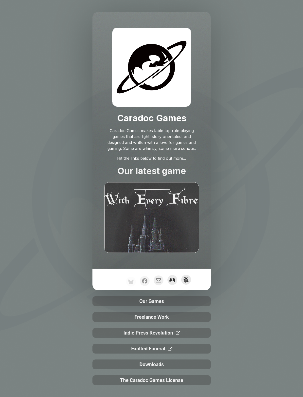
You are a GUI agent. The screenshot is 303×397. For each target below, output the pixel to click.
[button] (172, 281)
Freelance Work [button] (151, 317)
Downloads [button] (151, 364)
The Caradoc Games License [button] (151, 380)
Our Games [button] (151, 301)
